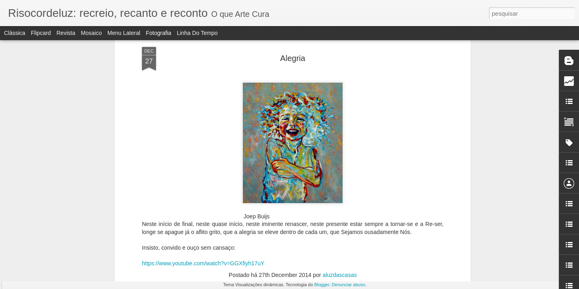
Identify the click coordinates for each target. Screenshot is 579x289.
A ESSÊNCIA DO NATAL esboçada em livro (468, 143)
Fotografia (158, 33)
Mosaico (91, 33)
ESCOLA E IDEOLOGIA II (59, 142)
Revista (65, 33)
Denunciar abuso (348, 284)
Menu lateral (123, 33)
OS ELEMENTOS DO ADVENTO (166, 251)
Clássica (14, 33)
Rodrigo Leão (343, 142)
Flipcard (41, 33)
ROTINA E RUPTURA (50, 247)
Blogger (321, 284)
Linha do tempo (197, 33)
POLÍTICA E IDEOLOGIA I (155, 142)
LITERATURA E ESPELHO (448, 252)
